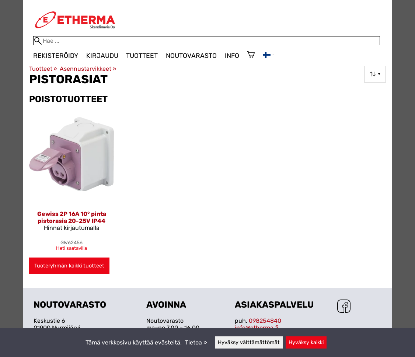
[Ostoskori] (251, 55)
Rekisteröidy (55, 55)
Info (232, 55)
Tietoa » (196, 342)
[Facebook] (344, 307)
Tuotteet (142, 55)
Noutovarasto (191, 55)
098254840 (265, 320)
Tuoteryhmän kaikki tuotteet (69, 266)
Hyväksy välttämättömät (249, 342)
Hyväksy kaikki (306, 342)
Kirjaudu (102, 55)
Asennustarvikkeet (88, 68)
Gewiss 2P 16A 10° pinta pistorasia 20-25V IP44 (71, 217)
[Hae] (206, 40)
